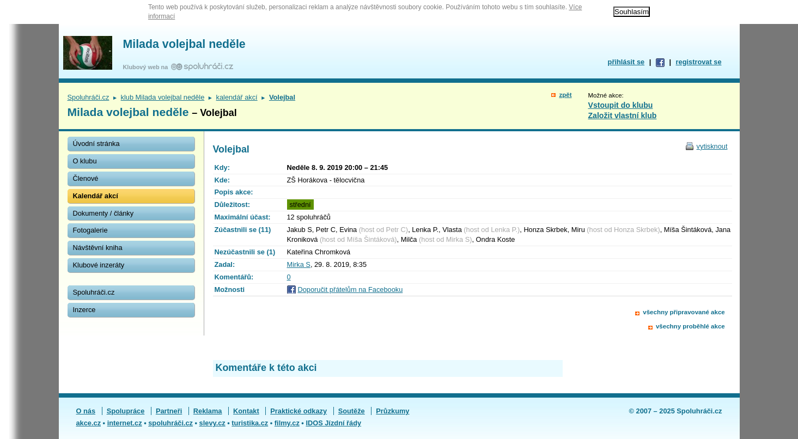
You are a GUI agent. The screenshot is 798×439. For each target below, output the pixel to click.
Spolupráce (126, 411)
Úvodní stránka (96, 143)
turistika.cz (250, 423)
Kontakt (246, 411)
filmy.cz (287, 423)
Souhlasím (631, 12)
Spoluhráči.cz (88, 97)
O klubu (85, 161)
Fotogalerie (90, 230)
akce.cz (88, 423)
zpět (565, 95)
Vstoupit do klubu (620, 105)
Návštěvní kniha (98, 247)
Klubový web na (147, 67)
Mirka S (298, 264)
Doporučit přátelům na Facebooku (350, 289)
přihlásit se (626, 62)
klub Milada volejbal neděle (163, 97)
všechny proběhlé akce (690, 326)
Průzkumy (392, 411)
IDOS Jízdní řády (333, 423)
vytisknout (712, 146)
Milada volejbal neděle (184, 44)
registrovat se (699, 62)
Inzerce (84, 310)
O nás (86, 411)
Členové (86, 178)
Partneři (169, 411)
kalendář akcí (237, 97)
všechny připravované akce (683, 312)
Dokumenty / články (103, 213)
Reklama (207, 411)
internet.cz (124, 423)
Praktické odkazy (298, 411)
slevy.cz (212, 423)
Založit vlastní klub (622, 115)
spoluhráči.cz (170, 423)
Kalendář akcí (95, 196)
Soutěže (351, 411)
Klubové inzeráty (99, 265)
